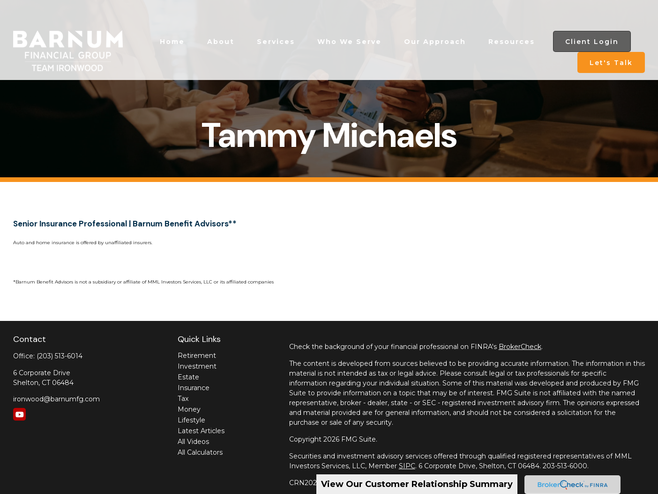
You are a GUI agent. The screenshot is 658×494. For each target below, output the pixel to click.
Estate (188, 377)
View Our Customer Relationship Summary (417, 484)
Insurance (193, 388)
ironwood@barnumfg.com (56, 399)
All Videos (193, 441)
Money (189, 409)
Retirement (197, 355)
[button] (172, 17)
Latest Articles (201, 431)
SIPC (407, 466)
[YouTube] (19, 414)
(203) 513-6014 (59, 356)
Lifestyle (191, 420)
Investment (197, 366)
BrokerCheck (520, 346)
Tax (183, 398)
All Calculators (200, 452)
